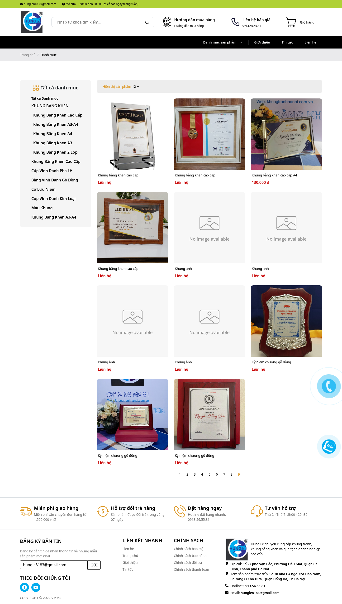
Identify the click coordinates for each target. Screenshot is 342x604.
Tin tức (287, 42)
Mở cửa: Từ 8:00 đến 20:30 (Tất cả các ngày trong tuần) (100, 4)
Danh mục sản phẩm (223, 42)
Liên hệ (311, 42)
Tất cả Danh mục (44, 98)
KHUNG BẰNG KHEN (50, 105)
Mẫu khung (42, 207)
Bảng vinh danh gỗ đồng (54, 180)
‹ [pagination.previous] (173, 474)
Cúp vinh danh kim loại (53, 198)
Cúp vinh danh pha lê (51, 170)
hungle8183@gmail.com (38, 4)
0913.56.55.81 (253, 586)
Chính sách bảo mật (189, 548)
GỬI (94, 565)
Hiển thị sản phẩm (117, 86)
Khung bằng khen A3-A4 (53, 217)
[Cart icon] (300, 22)
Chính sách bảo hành (190, 555)
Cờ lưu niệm (43, 189)
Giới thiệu (262, 42)
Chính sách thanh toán (191, 569)
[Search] (147, 22)
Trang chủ (27, 55)
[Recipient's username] (54, 564)
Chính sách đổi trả (188, 562)
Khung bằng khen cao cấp (56, 161)
